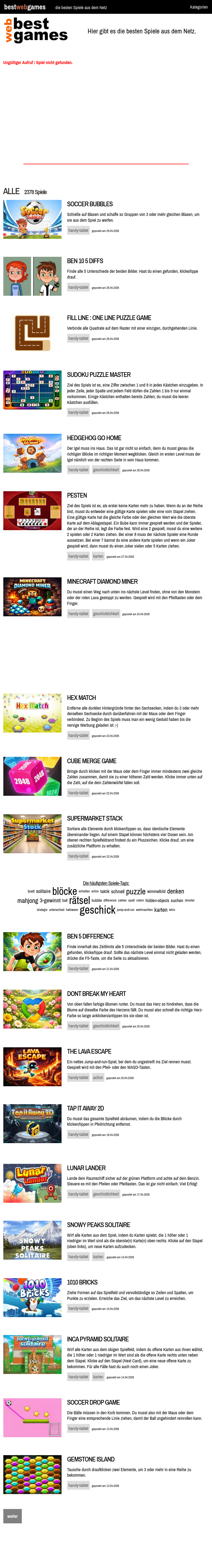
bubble (97, 900)
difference (110, 900)
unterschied (56, 909)
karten (161, 910)
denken (175, 891)
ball (64, 900)
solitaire (43, 891)
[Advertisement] (106, 116)
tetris (172, 910)
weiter (12, 1516)
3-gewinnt (50, 900)
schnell (117, 891)
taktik (104, 891)
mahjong (27, 900)
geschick (97, 909)
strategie (42, 910)
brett (31, 891)
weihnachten (144, 909)
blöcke (64, 891)
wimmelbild (156, 891)
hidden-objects (157, 900)
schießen (84, 891)
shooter (190, 900)
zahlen (122, 900)
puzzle (136, 891)
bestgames (25, 7)
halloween (72, 910)
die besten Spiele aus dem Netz (81, 7)
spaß (131, 900)
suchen (177, 900)
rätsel (79, 900)
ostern (140, 900)
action (95, 891)
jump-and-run (125, 909)
